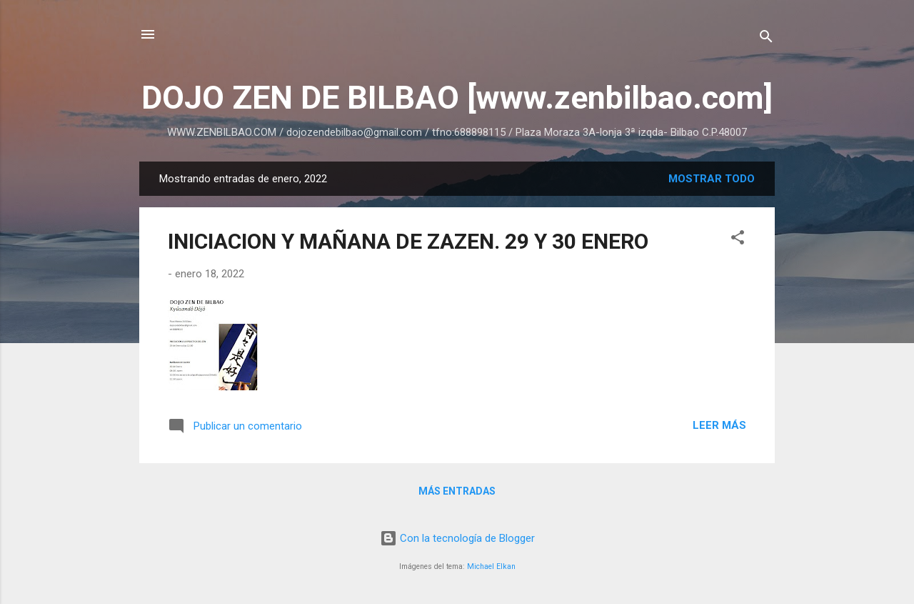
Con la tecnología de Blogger (457, 538)
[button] (737, 240)
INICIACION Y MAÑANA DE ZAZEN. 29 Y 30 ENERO (408, 241)
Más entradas (457, 491)
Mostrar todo (711, 178)
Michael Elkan (491, 566)
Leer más (719, 425)
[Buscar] (766, 39)
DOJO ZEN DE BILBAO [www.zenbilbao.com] (457, 98)
